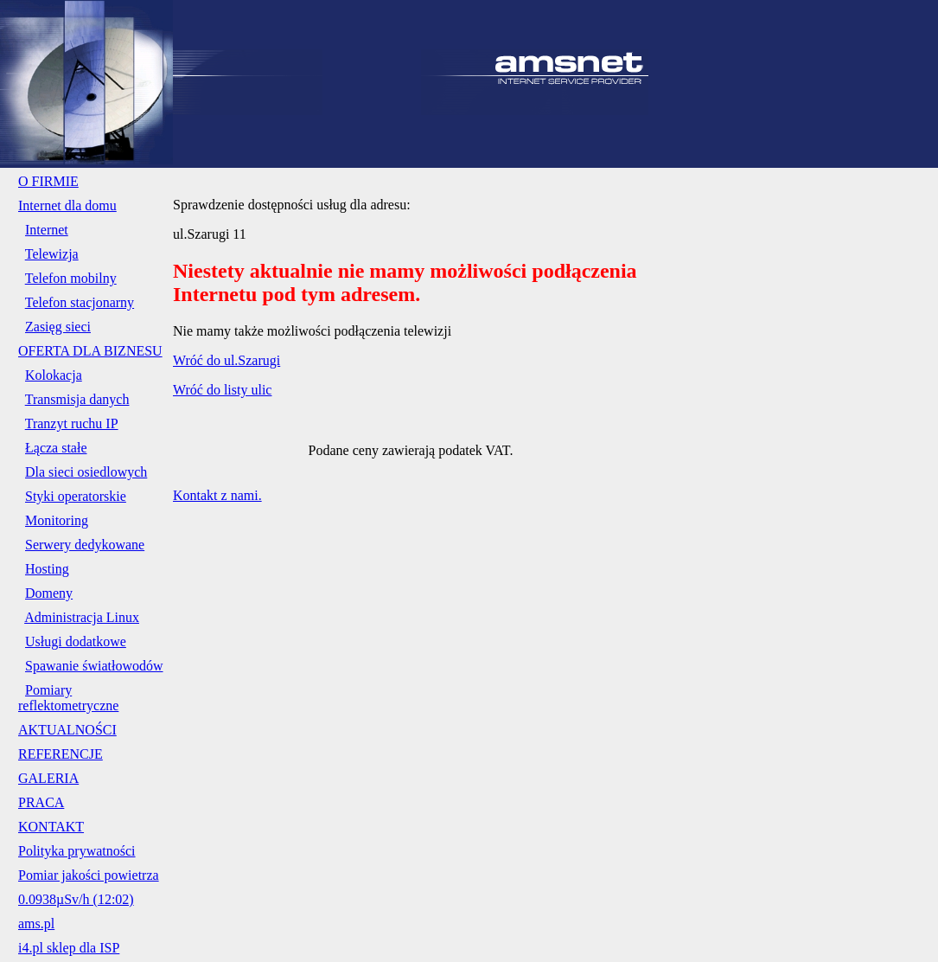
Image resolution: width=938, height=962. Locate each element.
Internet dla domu (67, 205)
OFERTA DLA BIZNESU (90, 350)
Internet (46, 229)
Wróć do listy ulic (222, 389)
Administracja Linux (81, 617)
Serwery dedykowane (84, 544)
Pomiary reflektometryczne (68, 698)
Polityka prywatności (77, 850)
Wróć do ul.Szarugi (226, 360)
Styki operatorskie (75, 496)
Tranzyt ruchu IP (71, 423)
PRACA (41, 802)
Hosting (47, 568)
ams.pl (36, 923)
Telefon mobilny (71, 278)
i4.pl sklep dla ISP (68, 947)
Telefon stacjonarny (79, 302)
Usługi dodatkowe (75, 641)
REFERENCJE (60, 754)
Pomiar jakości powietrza (88, 875)
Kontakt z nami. (217, 495)
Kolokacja (53, 375)
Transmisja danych (77, 399)
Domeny (49, 593)
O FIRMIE (48, 181)
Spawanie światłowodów (94, 665)
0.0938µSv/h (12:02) (76, 899)
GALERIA (48, 778)
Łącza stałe (56, 447)
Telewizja (52, 254)
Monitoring (56, 520)
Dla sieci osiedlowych (86, 472)
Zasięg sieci (58, 326)
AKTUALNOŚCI (67, 729)
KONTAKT (51, 826)
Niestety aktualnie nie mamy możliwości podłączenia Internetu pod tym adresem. (405, 282)
